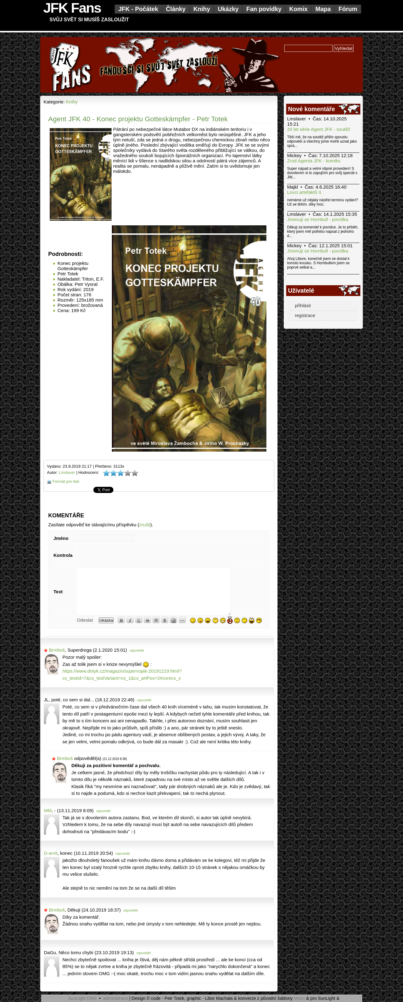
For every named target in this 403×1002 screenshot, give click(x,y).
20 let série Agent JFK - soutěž (318, 129)
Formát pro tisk (66, 481)
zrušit (144, 524)
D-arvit (50, 853)
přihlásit (303, 305)
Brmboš (57, 650)
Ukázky (228, 9)
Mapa (323, 9)
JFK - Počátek (138, 9)
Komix (298, 9)
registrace (305, 315)
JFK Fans (72, 8)
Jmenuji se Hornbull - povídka (317, 219)
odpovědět (136, 650)
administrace (115, 998)
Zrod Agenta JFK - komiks (314, 160)
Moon (299, 998)
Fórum (347, 9)
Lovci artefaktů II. (304, 192)
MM (48, 810)
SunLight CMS (82, 998)
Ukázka (106, 620)
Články (176, 9)
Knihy (201, 9)
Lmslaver (67, 472)
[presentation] (123, 555)
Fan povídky (264, 9)
